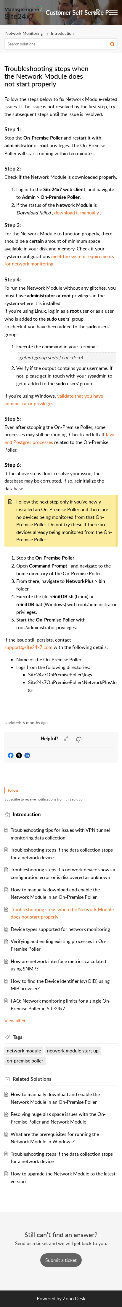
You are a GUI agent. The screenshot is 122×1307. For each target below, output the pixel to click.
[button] (97, 12)
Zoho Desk (74, 1298)
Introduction (62, 33)
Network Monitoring (24, 33)
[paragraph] (61, 405)
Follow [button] (13, 790)
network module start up (73, 1050)
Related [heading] (32, 1079)
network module (24, 1050)
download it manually (77, 212)
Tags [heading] (17, 1037)
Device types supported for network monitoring (60, 929)
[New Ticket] (61, 1260)
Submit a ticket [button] (61, 1260)
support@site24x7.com (29, 647)
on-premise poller (25, 1060)
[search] (61, 44)
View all (15, 1021)
